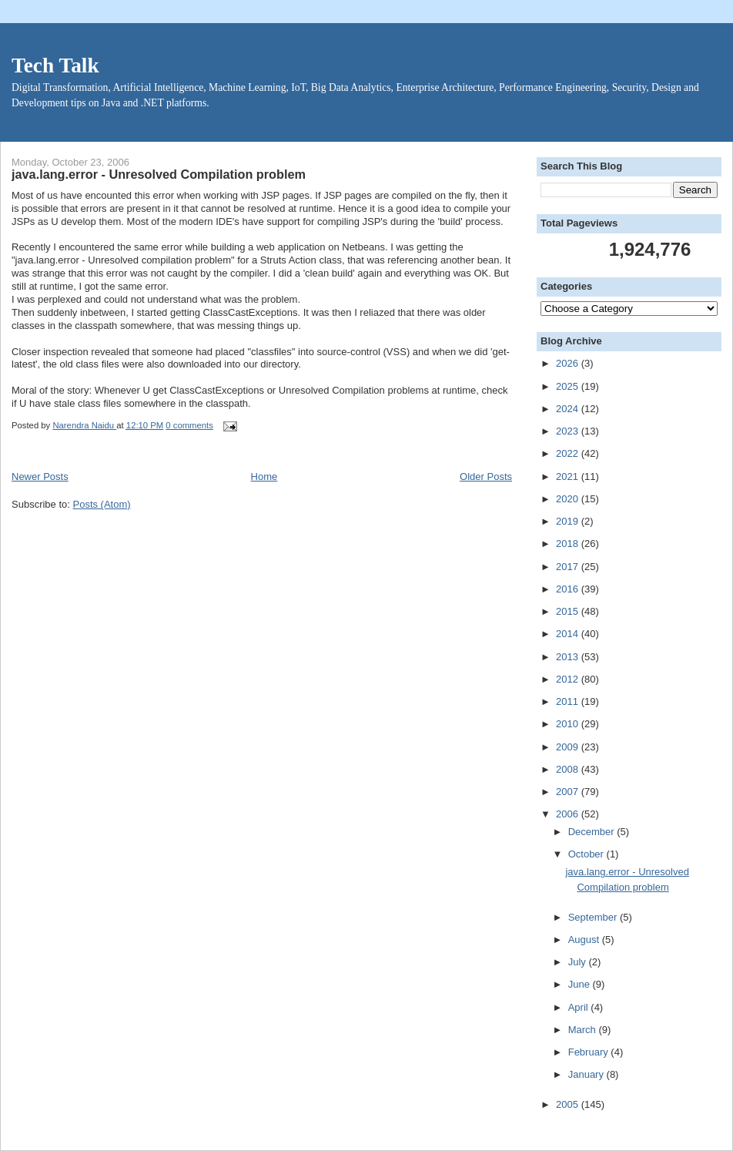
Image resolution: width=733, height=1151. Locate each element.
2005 (568, 1104)
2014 (568, 633)
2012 (568, 679)
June (580, 984)
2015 (568, 611)
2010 (568, 724)
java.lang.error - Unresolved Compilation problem (159, 174)
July (578, 962)
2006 (568, 814)
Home (264, 476)
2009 (568, 747)
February (589, 1052)
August (585, 939)
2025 (568, 386)
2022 (568, 453)
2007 (568, 791)
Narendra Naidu (84, 425)
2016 (568, 589)
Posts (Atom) (102, 504)
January (587, 1074)
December (593, 831)
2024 (568, 408)
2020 (568, 499)
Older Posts (486, 476)
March (583, 1029)
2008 (568, 769)
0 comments (189, 425)
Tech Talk (55, 65)
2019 (568, 521)
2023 (568, 431)
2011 (568, 701)
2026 (568, 363)
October (587, 854)
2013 (568, 657)
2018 (568, 543)
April (579, 1007)
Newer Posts (40, 476)
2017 (568, 566)
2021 (568, 476)
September (594, 917)
